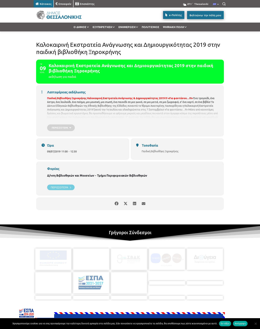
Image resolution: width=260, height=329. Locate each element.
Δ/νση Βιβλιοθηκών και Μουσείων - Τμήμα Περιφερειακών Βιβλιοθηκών (97, 175)
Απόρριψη (240, 323)
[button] (223, 3)
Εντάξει (225, 323)
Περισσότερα (61, 187)
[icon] (155, 309)
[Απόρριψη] (255, 323)
